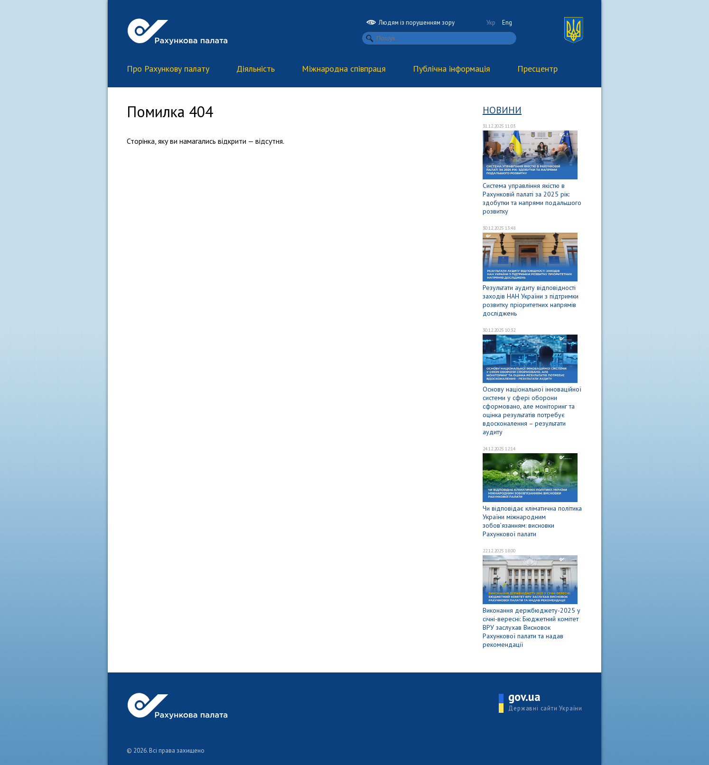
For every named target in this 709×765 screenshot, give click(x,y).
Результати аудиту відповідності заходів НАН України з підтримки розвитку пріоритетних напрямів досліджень (530, 300)
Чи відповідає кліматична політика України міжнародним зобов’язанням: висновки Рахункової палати (532, 521)
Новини (502, 110)
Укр (490, 23)
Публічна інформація (451, 68)
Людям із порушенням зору (410, 23)
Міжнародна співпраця (344, 68)
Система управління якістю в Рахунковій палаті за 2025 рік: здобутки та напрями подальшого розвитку (532, 198)
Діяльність (255, 68)
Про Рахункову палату (168, 68)
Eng (507, 23)
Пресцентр (537, 68)
